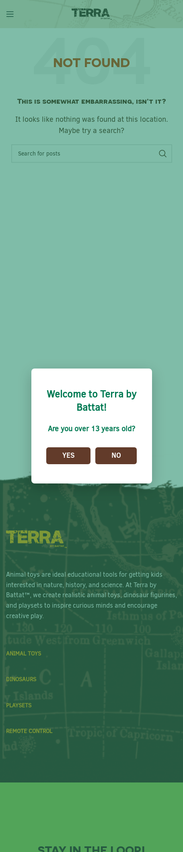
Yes (68, 455)
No (116, 455)
